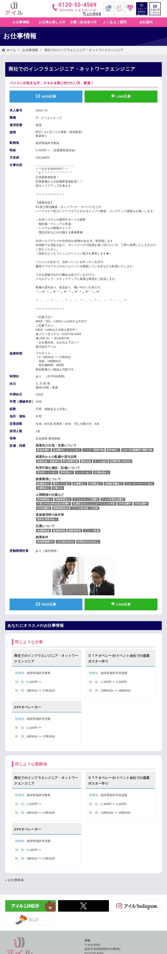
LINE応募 (121, 96)
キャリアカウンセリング (101, 871)
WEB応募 (46, 96)
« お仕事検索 (14, 690)
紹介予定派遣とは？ (98, 856)
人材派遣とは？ (95, 851)
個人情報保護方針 (96, 920)
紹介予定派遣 (14, 894)
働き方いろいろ (95, 847)
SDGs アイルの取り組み (101, 889)
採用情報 (90, 904)
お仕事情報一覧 (15, 851)
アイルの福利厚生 (96, 866)
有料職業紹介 (14, 899)
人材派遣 (11, 889)
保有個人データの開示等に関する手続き (111, 935)
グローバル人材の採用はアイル (105, 894)
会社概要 (90, 885)
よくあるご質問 (115, 22)
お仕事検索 (92, 13)
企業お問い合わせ (155, 9)
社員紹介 (90, 899)
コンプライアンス (96, 940)
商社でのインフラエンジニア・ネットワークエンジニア (84, 50)
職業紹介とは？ (95, 861)
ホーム (11, 50)
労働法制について (17, 904)
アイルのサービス (17, 885)
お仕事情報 (30, 50)
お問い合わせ (93, 916)
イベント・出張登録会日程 (22, 856)
